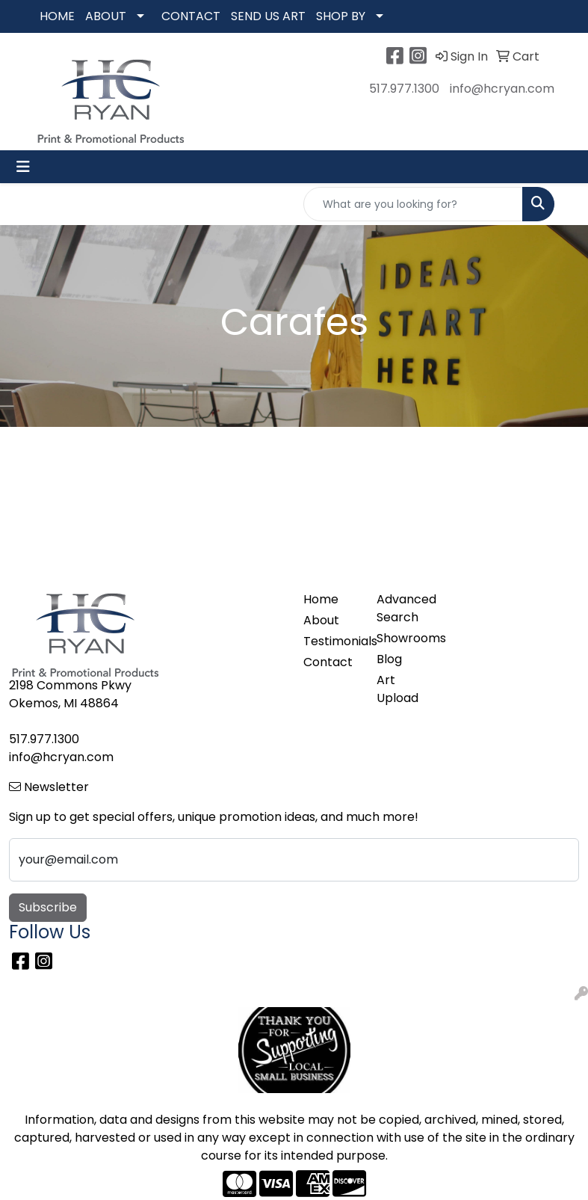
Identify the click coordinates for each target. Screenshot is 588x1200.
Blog (389, 659)
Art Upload (397, 689)
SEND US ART (268, 16)
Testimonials (331, 641)
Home (320, 599)
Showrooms (404, 638)
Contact (328, 662)
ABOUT (105, 16)
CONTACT (190, 16)
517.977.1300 (404, 88)
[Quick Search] (413, 204)
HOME (57, 16)
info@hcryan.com (502, 88)
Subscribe (48, 907)
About (321, 620)
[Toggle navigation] (23, 166)
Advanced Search (404, 608)
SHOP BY (340, 16)
